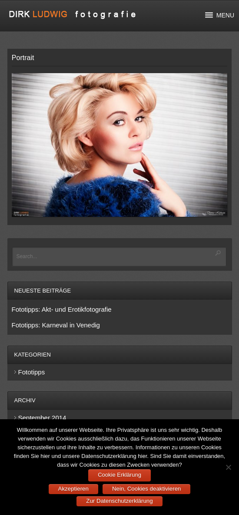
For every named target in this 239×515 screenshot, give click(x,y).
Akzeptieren (73, 488)
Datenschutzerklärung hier (114, 456)
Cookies (211, 447)
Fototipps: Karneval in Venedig (56, 325)
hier (45, 456)
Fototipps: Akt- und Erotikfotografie (62, 309)
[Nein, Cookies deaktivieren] (228, 467)
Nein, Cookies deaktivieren (146, 488)
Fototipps (31, 372)
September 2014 (42, 417)
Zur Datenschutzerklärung (119, 501)
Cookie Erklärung (119, 474)
